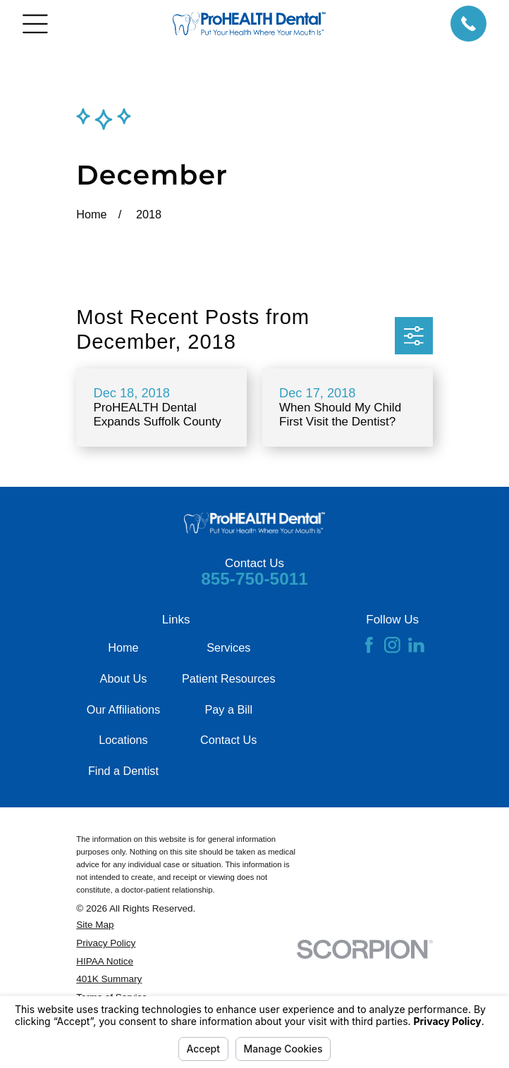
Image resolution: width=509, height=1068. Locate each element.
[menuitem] (186, 925)
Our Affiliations (123, 709)
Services (228, 647)
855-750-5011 (254, 578)
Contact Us (228, 739)
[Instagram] (392, 645)
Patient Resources (229, 678)
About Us (123, 678)
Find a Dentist (123, 770)
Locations (123, 739)
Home (123, 647)
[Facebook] (369, 645)
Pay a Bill (228, 709)
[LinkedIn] (416, 645)
